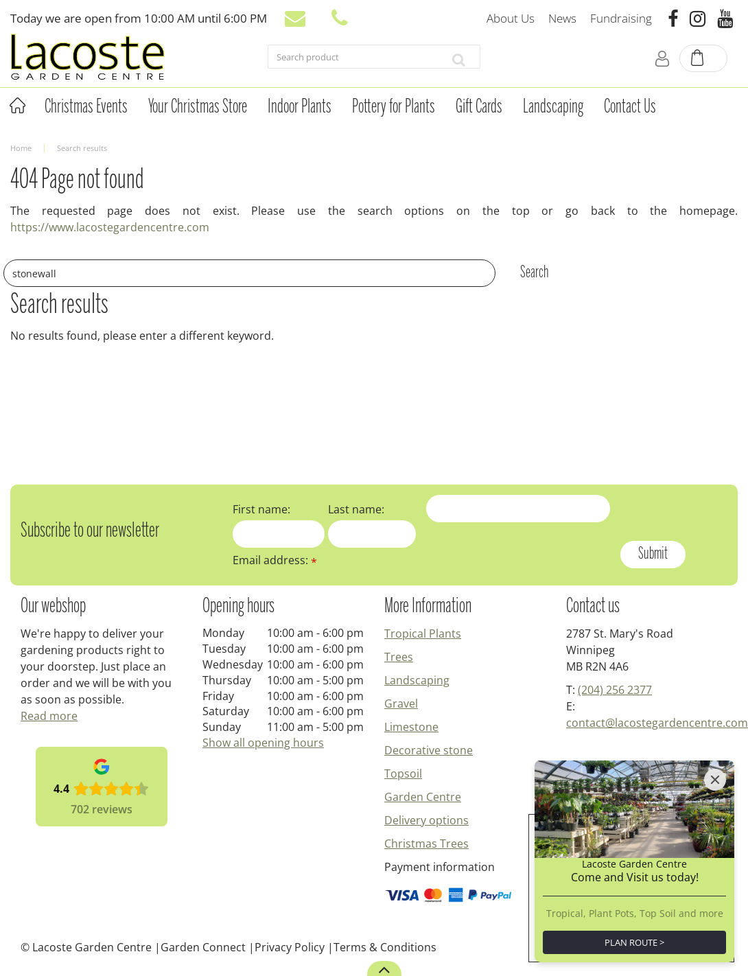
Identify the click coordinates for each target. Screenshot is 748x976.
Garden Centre (422, 796)
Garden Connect (203, 947)
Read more (49, 715)
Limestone (411, 726)
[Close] (715, 780)
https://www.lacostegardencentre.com (109, 227)
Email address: (275, 560)
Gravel (401, 703)
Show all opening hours (263, 742)
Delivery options (426, 820)
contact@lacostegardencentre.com (657, 722)
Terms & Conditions (385, 947)
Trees (398, 656)
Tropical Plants (422, 633)
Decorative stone (428, 750)
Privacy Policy (290, 947)
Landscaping (416, 680)
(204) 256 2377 (615, 689)
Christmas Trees (426, 843)
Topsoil (403, 773)
